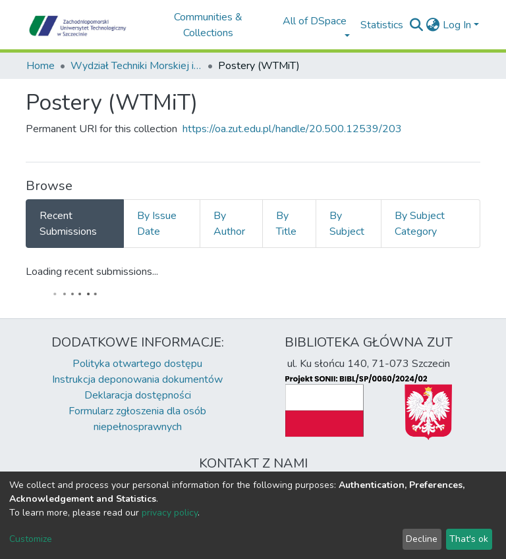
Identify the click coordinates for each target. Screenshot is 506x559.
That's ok (468, 539)
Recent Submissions (68, 223)
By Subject (346, 223)
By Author (229, 223)
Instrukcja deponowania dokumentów (137, 379)
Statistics (381, 25)
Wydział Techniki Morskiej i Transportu (136, 66)
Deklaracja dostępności (137, 395)
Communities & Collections (208, 25)
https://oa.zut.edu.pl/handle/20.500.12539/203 (292, 129)
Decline (421, 539)
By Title (286, 223)
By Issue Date (157, 223)
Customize (30, 539)
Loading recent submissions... (92, 271)
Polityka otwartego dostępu (137, 363)
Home (40, 66)
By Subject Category (420, 223)
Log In (457, 25)
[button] (433, 25)
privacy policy (170, 512)
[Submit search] (416, 25)
